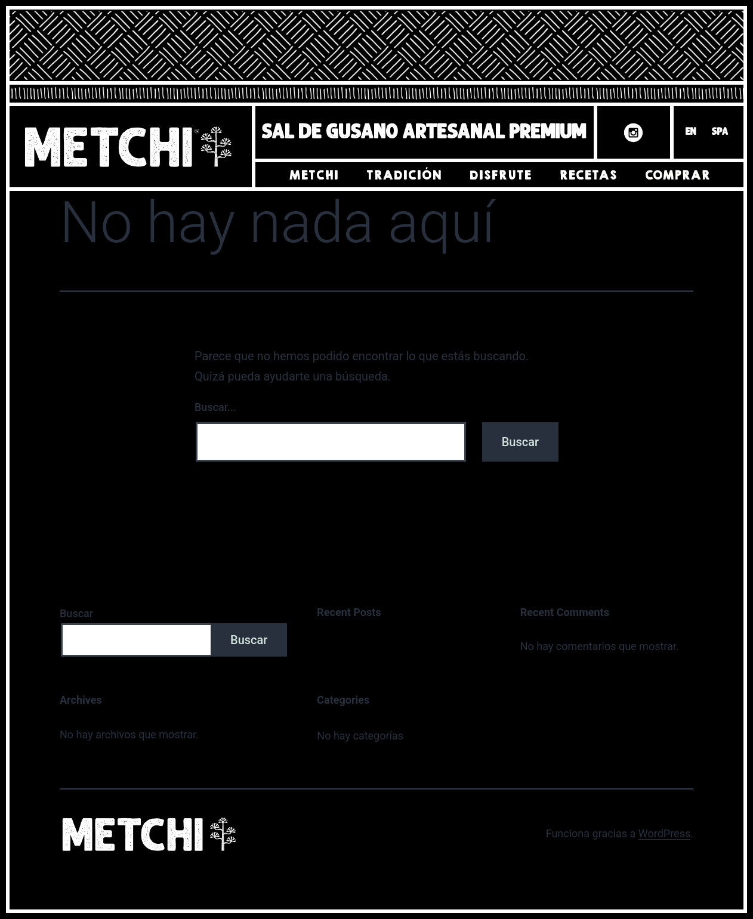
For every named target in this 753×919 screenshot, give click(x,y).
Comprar (677, 175)
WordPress (664, 833)
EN (691, 132)
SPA (720, 132)
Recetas (588, 175)
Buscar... (215, 407)
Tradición (404, 175)
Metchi (313, 175)
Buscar (76, 613)
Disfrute (500, 175)
